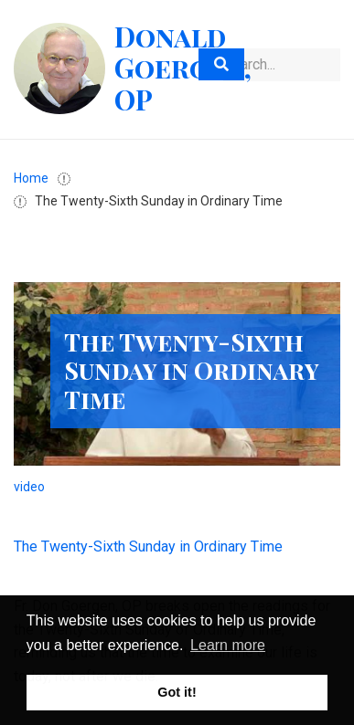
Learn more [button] (227, 645)
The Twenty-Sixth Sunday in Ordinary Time (148, 546)
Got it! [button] (176, 692)
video (29, 486)
